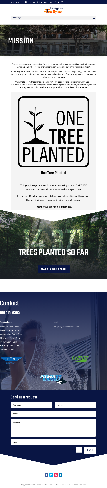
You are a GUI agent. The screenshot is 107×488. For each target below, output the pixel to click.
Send (90, 450)
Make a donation (53, 269)
